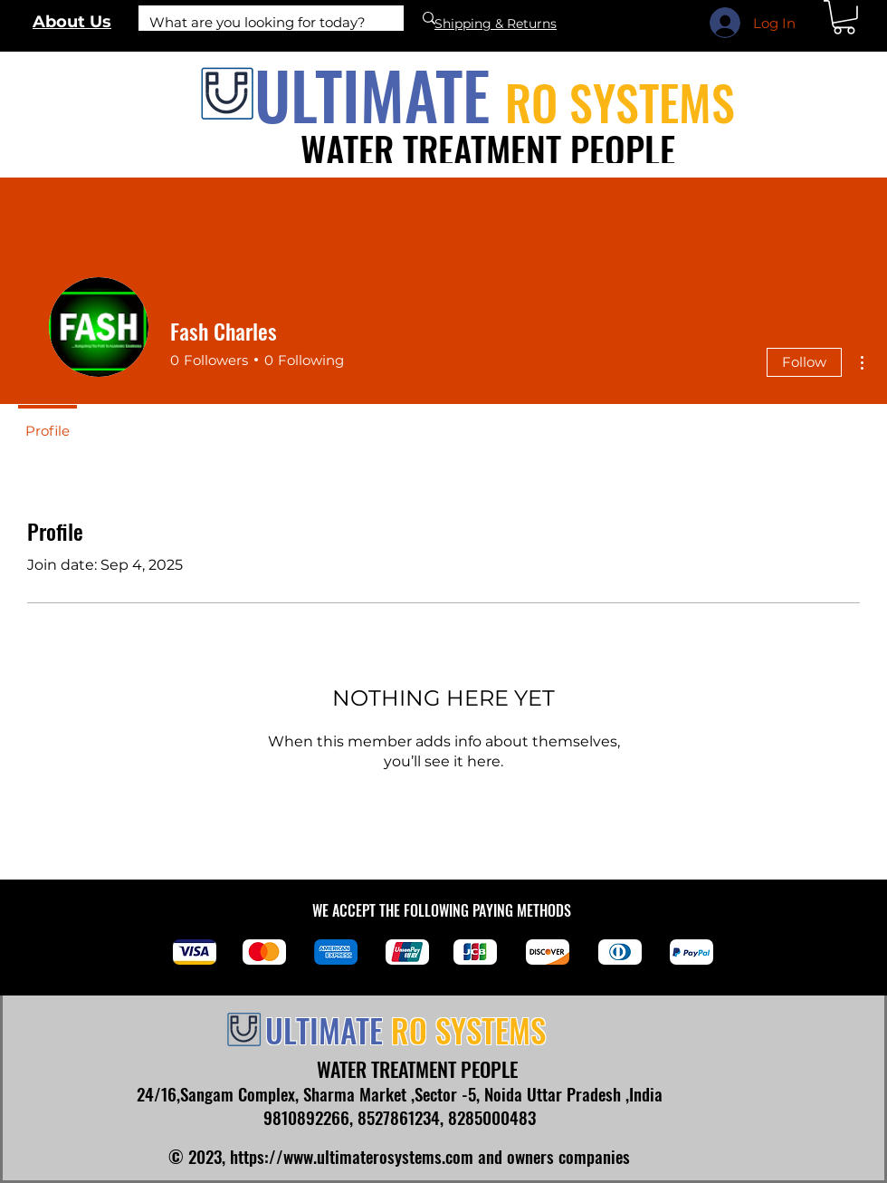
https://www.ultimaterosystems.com (351, 1156)
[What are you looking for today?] (257, 22)
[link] (844, 17)
